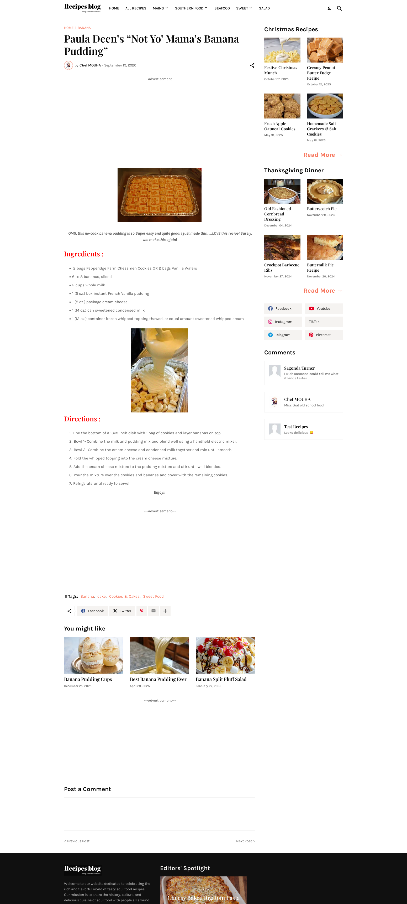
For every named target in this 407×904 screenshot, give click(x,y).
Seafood (222, 8)
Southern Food (189, 8)
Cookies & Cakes (124, 596)
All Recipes (135, 8)
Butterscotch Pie (322, 208)
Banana (84, 27)
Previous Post (78, 841)
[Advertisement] (159, 118)
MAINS (158, 8)
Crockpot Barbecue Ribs (281, 267)
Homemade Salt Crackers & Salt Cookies (321, 129)
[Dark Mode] (329, 8)
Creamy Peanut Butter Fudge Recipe (321, 73)
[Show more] (165, 611)
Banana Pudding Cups (88, 679)
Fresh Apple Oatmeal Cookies (279, 126)
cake (101, 596)
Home (114, 8)
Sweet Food (153, 596)
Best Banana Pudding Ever (158, 679)
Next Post (244, 841)
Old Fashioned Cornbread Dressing (277, 214)
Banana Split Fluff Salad (221, 679)
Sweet (242, 8)
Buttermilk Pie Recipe (320, 267)
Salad (264, 8)
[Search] (338, 8)
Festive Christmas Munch (280, 70)
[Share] (252, 65)
